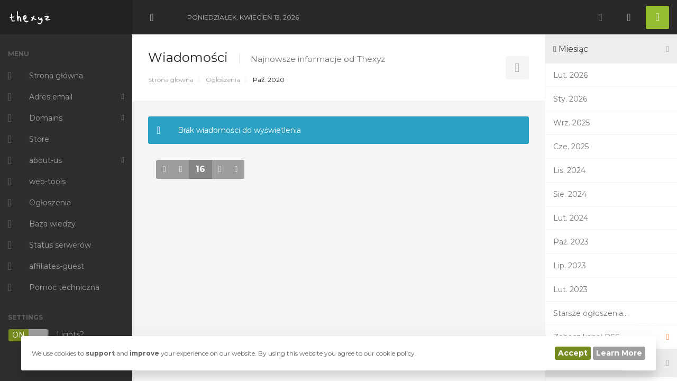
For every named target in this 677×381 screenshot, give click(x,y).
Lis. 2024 (569, 170)
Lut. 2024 (570, 218)
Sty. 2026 (570, 99)
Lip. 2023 (569, 265)
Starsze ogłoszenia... (590, 313)
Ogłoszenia (223, 80)
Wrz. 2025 (571, 123)
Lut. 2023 (570, 289)
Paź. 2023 (571, 242)
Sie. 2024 (570, 194)
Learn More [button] (619, 353)
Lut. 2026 (570, 75)
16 (200, 169)
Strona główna (171, 80)
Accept (573, 353)
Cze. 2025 (571, 146)
